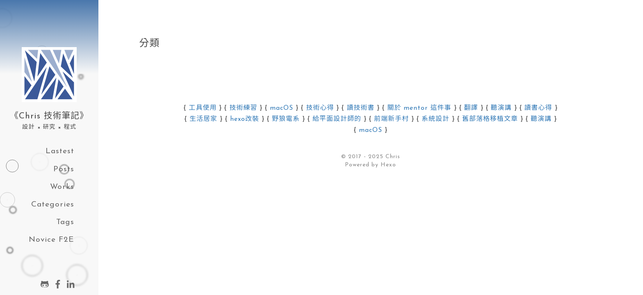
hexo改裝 (244, 119)
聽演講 (501, 108)
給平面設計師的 (336, 119)
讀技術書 (360, 108)
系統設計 (435, 119)
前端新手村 (391, 119)
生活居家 (203, 119)
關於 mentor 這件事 (419, 108)
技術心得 (320, 108)
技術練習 (243, 108)
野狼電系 (286, 119)
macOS (281, 108)
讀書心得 (538, 108)
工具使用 (203, 108)
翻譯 (471, 108)
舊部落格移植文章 (490, 119)
